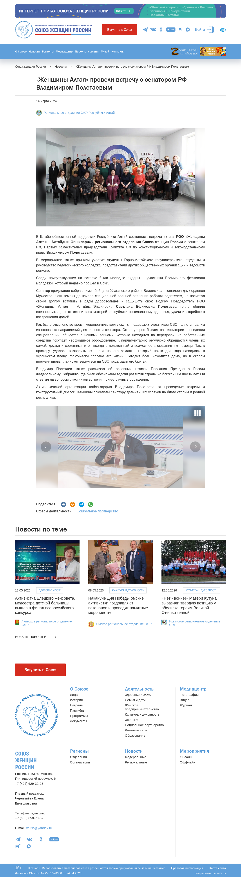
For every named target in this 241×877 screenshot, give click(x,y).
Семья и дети (135, 700)
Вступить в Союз (119, 29)
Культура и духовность (128, 590)
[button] (46, 446)
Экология (132, 719)
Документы (78, 721)
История (76, 700)
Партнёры (77, 710)
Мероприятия (194, 751)
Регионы (48, 51)
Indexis (221, 873)
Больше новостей (35, 637)
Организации (80, 762)
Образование (135, 735)
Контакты (117, 51)
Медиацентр (64, 51)
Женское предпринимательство (142, 707)
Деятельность (139, 689)
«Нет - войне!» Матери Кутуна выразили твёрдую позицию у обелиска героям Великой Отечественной (189, 605)
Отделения (78, 757)
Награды (76, 705)
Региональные (136, 762)
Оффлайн (187, 762)
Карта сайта (217, 868)
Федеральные (135, 757)
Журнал (186, 705)
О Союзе (21, 51)
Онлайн (186, 757)
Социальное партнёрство (97, 511)
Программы (79, 716)
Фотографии (189, 694)
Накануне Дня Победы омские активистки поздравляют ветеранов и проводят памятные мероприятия (118, 605)
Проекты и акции (87, 51)
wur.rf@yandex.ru (39, 828)
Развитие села (136, 730)
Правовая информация (187, 868)
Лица (74, 694)
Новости (34, 51)
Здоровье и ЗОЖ (50, 590)
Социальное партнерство (144, 725)
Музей (105, 51)
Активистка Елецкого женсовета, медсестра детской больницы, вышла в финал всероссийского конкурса (45, 605)
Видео (185, 700)
